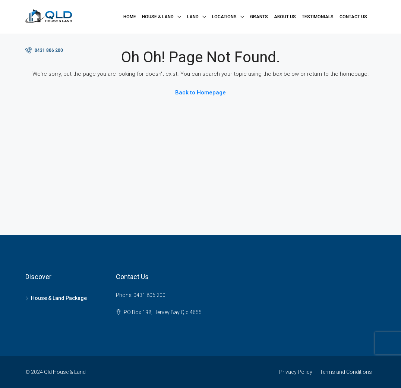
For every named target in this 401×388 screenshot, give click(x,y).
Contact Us (353, 16)
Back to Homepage (200, 92)
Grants (259, 16)
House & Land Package (59, 298)
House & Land (158, 16)
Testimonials (318, 16)
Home (129, 16)
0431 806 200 (44, 50)
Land (193, 16)
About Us (285, 16)
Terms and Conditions (346, 372)
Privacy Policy (295, 372)
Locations (224, 16)
